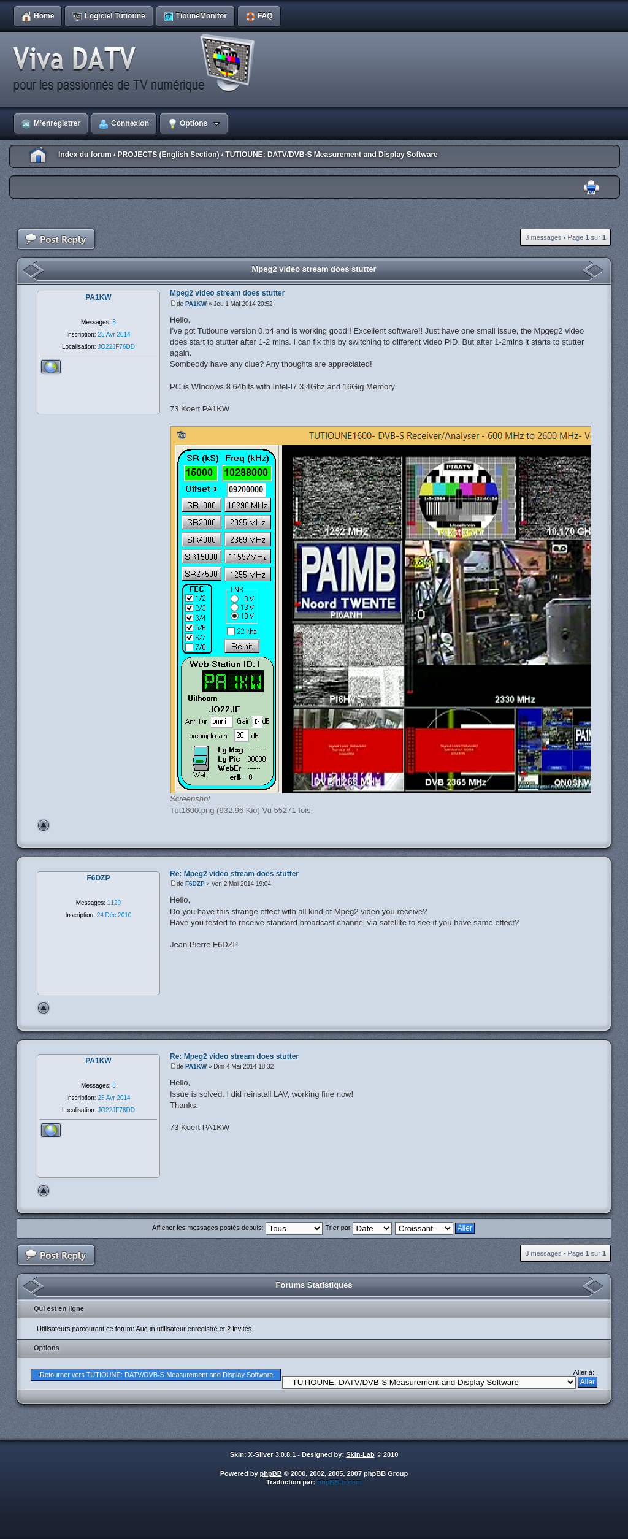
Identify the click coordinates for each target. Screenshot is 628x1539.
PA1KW (196, 303)
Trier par (358, 1227)
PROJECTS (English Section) (168, 154)
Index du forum (85, 154)
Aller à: (583, 1372)
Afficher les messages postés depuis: (237, 1227)
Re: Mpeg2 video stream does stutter (234, 873)
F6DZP (195, 883)
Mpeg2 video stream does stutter (314, 268)
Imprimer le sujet (591, 188)
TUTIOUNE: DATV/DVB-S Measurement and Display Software (331, 154)
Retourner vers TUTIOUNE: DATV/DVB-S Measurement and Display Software (156, 1374)
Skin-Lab (360, 1454)
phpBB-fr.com (339, 1482)
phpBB (271, 1473)
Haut (43, 825)
